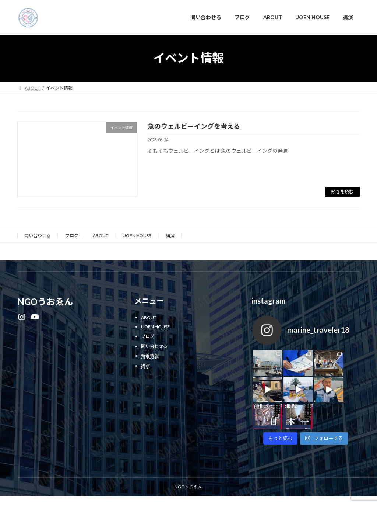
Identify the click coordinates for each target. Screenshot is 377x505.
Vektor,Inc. (254, 492)
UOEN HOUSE (137, 235)
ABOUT (100, 235)
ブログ (71, 235)
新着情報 (150, 356)
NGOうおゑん (188, 460)
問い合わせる (37, 235)
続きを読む (342, 191)
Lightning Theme (161, 492)
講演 (170, 235)
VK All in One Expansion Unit (211, 492)
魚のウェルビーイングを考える (194, 126)
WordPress (123, 492)
